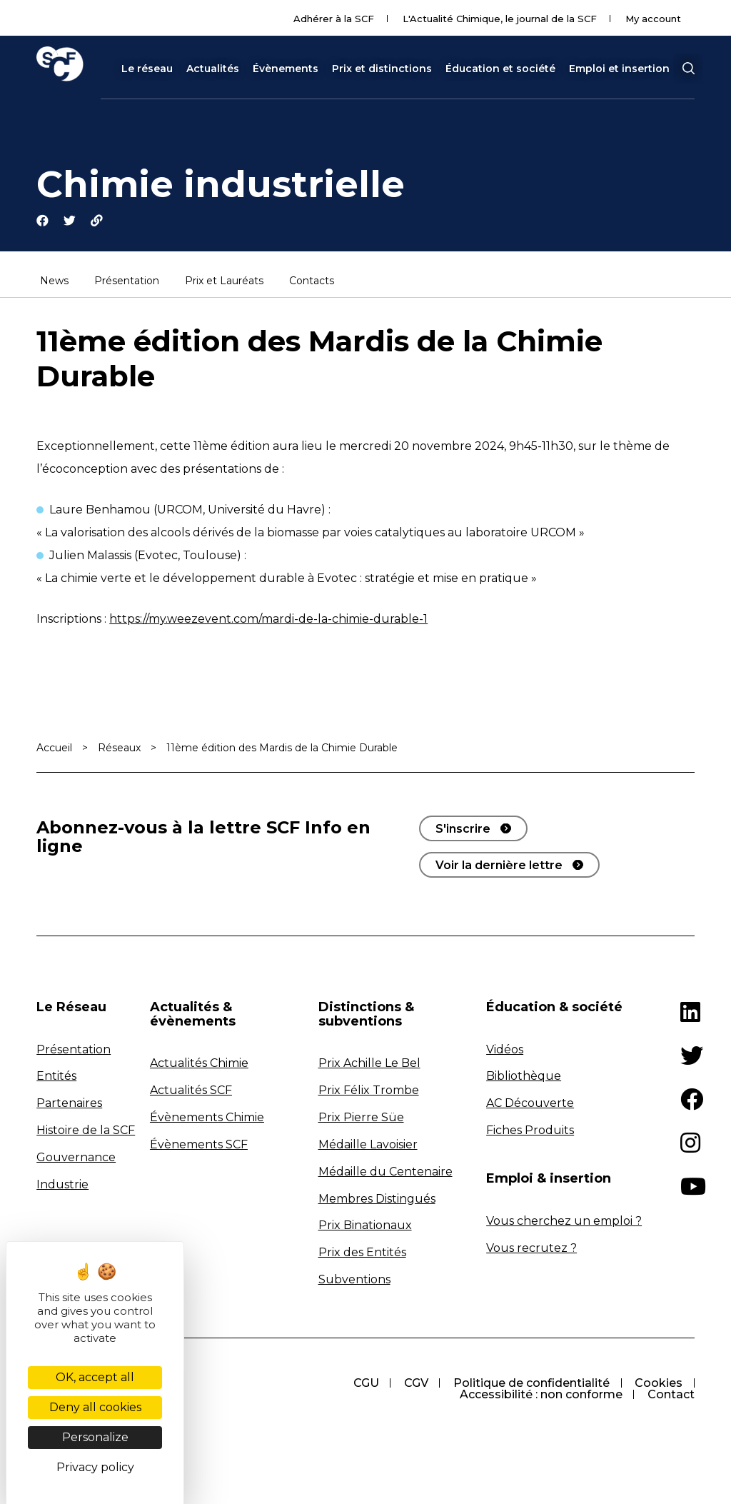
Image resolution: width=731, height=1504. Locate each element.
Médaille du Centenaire (385, 1172)
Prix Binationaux (365, 1226)
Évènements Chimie (207, 1118)
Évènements (285, 69)
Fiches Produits (530, 1131)
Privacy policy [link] (95, 1467)
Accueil (54, 748)
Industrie (62, 1185)
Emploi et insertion (619, 69)
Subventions (354, 1280)
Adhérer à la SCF (333, 18)
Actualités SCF (191, 1091)
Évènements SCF (199, 1145)
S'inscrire (462, 829)
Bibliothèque (523, 1076)
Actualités (212, 69)
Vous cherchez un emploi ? (564, 1221)
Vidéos (504, 1049)
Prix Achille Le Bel (369, 1064)
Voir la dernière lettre (499, 866)
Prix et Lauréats (224, 282)
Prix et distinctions (382, 69)
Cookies (658, 1383)
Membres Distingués (376, 1198)
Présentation (126, 282)
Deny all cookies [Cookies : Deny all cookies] (95, 1407)
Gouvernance (76, 1158)
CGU (364, 1383)
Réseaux (119, 748)
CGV (415, 1383)
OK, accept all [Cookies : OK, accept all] (95, 1377)
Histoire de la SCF (85, 1131)
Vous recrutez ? (531, 1248)
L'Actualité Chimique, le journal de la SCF (500, 18)
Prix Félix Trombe (368, 1091)
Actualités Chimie (199, 1064)
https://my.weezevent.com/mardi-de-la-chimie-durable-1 (268, 619)
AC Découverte (530, 1104)
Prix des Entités (362, 1253)
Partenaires (69, 1104)
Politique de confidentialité (531, 1383)
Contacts (311, 282)
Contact (671, 1395)
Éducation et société (500, 69)
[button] (688, 69)
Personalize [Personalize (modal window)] (95, 1437)
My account (653, 18)
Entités (56, 1076)
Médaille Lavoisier (368, 1145)
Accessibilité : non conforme (540, 1395)
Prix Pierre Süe (361, 1118)
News (54, 282)
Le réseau (147, 69)
